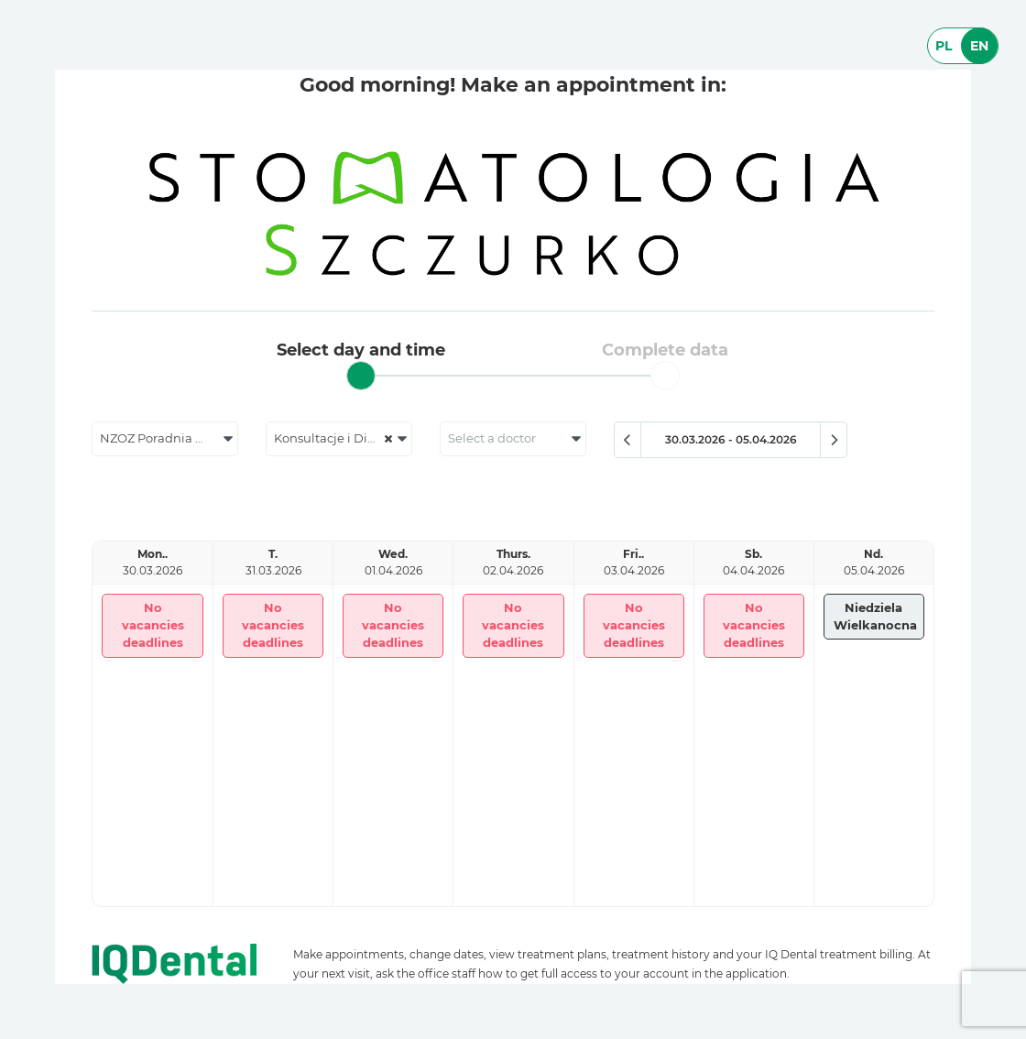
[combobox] (165, 438)
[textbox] (513, 438)
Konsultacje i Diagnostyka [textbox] (342, 439)
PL (943, 46)
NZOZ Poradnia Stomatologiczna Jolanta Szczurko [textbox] (168, 438)
